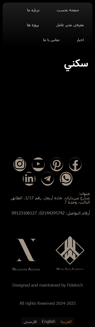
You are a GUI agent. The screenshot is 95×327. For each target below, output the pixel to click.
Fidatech (75, 285)
